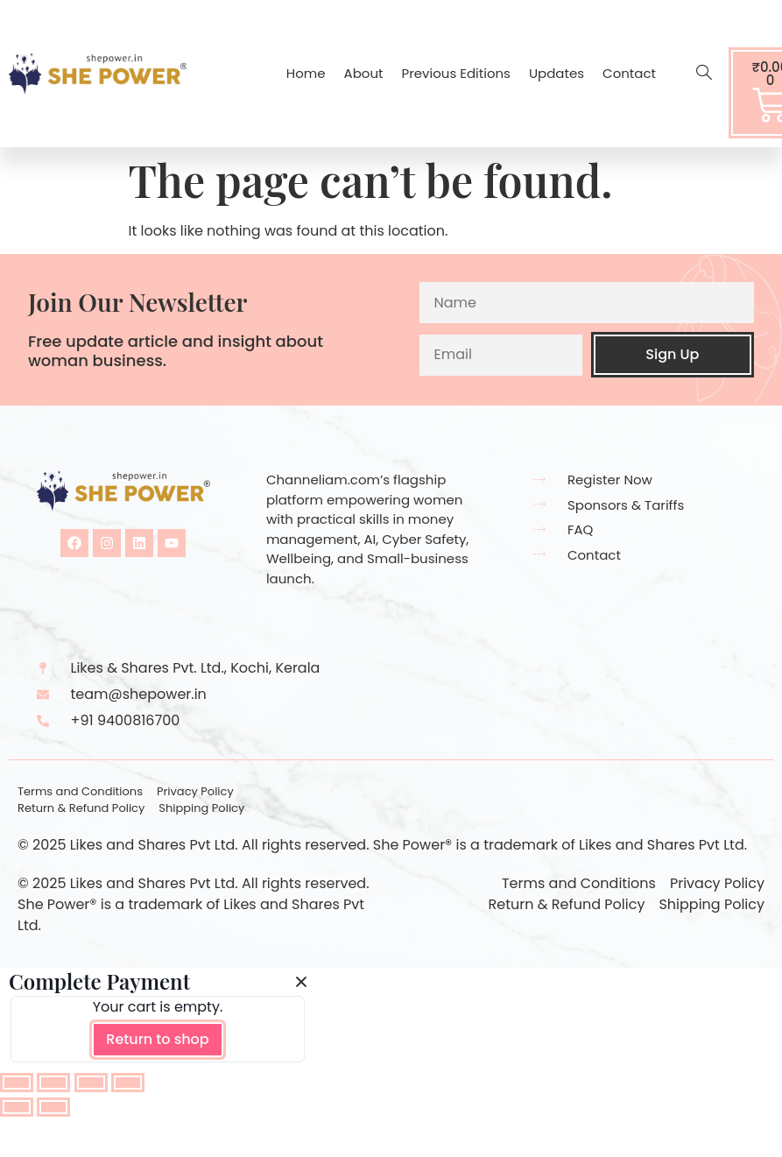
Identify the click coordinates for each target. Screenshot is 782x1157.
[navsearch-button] (695, 73)
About (364, 73)
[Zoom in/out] (16, 1082)
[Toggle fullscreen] (53, 1082)
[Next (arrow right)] (53, 1107)
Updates (556, 73)
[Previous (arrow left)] (16, 1107)
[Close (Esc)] (127, 1082)
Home (306, 73)
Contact (629, 73)
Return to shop (157, 1039)
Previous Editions (456, 73)
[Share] (91, 1082)
